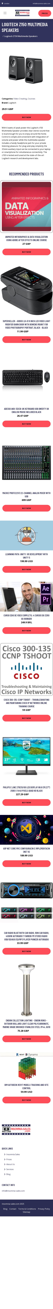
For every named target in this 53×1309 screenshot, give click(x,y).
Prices (45, 13)
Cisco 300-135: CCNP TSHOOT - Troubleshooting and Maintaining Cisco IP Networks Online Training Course (26, 703)
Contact (12, 1209)
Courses (31, 98)
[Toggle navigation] (5, 13)
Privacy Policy (44, 1209)
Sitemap (26, 1212)
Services (10, 1169)
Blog (8, 1174)
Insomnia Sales (13, 1154)
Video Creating (20, 98)
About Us (10, 1164)
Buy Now (26, 117)
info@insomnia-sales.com (41, 4)
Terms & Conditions (27, 1209)
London (6, 4)
